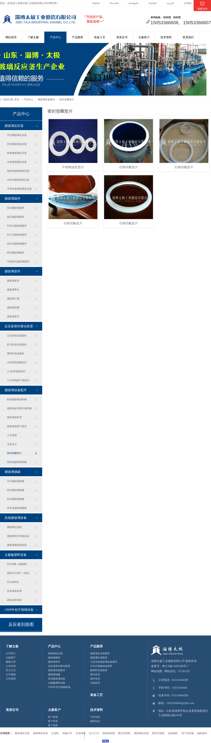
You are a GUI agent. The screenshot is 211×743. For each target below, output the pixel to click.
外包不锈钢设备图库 (101, 666)
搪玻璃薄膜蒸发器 (17, 545)
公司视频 (11, 674)
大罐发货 (95, 683)
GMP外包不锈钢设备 (19, 609)
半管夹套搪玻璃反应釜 (19, 189)
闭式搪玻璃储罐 (15, 490)
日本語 (185, 3)
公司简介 (11, 653)
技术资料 (166, 37)
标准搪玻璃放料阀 (17, 399)
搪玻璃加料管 (14, 417)
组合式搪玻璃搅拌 (17, 243)
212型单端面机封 (16, 371)
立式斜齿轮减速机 (17, 335)
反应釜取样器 (14, 591)
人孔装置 (12, 435)
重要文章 (11, 662)
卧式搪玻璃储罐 (15, 499)
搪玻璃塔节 (13, 316)
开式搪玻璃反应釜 (17, 135)
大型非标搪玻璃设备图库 (103, 662)
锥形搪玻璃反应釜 (17, 153)
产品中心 (55, 37)
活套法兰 (12, 444)
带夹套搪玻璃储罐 (17, 508)
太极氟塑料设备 (16, 555)
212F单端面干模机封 (18, 380)
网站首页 (11, 37)
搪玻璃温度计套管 (17, 426)
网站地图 (156, 671)
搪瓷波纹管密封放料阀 (19, 408)
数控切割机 (158, 733)
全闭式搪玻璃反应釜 (18, 180)
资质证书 (121, 37)
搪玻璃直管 (13, 280)
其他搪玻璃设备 (16, 518)
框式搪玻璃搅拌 (15, 252)
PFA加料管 (13, 582)
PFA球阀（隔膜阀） (18, 564)
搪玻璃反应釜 (14, 126)
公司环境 (11, 666)
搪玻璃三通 (13, 298)
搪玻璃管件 (12, 271)
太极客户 (144, 37)
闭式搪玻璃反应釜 (17, 144)
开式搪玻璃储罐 (15, 481)
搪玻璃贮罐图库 (98, 657)
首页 (16, 99)
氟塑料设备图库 (98, 670)
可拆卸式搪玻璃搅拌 (18, 261)
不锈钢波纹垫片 (73, 167)
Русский (111, 3)
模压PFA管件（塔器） (19, 573)
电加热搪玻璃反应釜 (18, 171)
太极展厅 (11, 657)
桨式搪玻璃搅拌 (15, 208)
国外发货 (95, 678)
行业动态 (95, 717)
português (130, 3)
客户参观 (53, 717)
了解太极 (33, 37)
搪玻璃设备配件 (46, 99)
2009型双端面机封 (17, 362)
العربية (167, 3)
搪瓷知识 (95, 721)
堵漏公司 (67, 733)
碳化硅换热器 (14, 600)
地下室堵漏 (187, 733)
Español (150, 3)
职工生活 (11, 670)
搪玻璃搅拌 (12, 198)
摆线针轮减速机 (15, 353)
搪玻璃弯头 (13, 289)
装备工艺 (99, 37)
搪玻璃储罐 (12, 472)
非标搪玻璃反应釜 (17, 162)
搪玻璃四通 (13, 307)
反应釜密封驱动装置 (19, 326)
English (93, 3)
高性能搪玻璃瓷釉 (17, 462)
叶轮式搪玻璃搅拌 (17, 226)
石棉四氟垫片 (128, 167)
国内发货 (95, 674)
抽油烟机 (173, 733)
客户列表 (53, 721)
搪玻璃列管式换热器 (18, 536)
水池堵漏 (80, 733)
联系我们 (188, 37)
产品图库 (77, 37)
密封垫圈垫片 (66, 99)
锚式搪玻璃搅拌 (15, 217)
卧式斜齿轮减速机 (17, 344)
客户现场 (53, 725)
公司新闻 (11, 678)
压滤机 (55, 733)
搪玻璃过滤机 (14, 527)
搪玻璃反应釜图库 (100, 653)
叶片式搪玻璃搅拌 (17, 234)
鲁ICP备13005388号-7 (175, 666)
